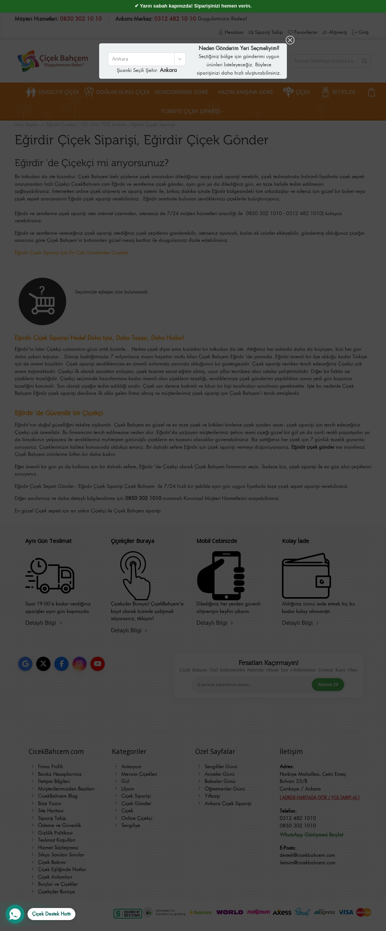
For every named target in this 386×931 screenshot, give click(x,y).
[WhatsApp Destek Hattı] (40, 914)
